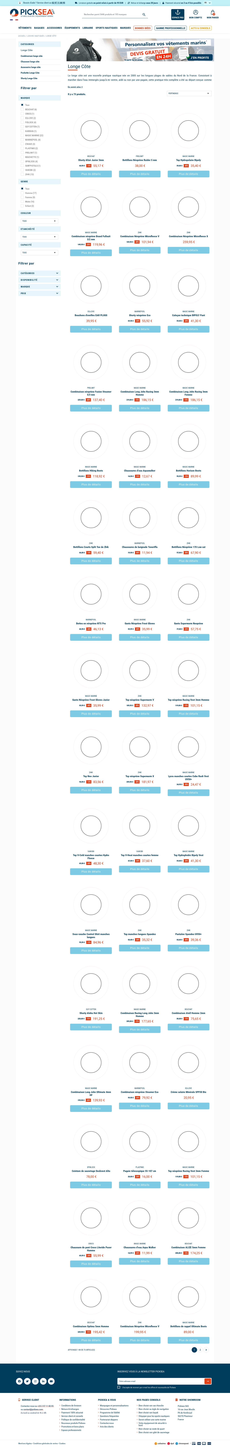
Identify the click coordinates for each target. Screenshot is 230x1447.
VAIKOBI (30, 170)
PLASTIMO (31, 148)
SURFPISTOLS (32, 165)
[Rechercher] (115, 14)
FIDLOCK (30, 122)
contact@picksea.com (33, 1409)
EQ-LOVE (30, 118)
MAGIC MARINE (34, 135)
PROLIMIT (31, 152)
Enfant (29, 206)
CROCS (29, 113)
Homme (30, 193)
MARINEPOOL (32, 139)
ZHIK (29, 174)
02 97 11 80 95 (58, 2)
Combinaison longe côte (31, 56)
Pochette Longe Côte (30, 72)
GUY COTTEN (32, 126)
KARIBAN (30, 131)
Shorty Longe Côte (29, 78)
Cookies (62, 1443)
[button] (143, 28)
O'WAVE (30, 144)
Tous (27, 105)
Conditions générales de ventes (45, 1443)
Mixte (29, 201)
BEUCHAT (31, 109)
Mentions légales (25, 1443)
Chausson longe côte (30, 61)
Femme (30, 197)
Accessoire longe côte (31, 67)
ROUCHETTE (32, 157)
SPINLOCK (31, 161)
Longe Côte (27, 50)
